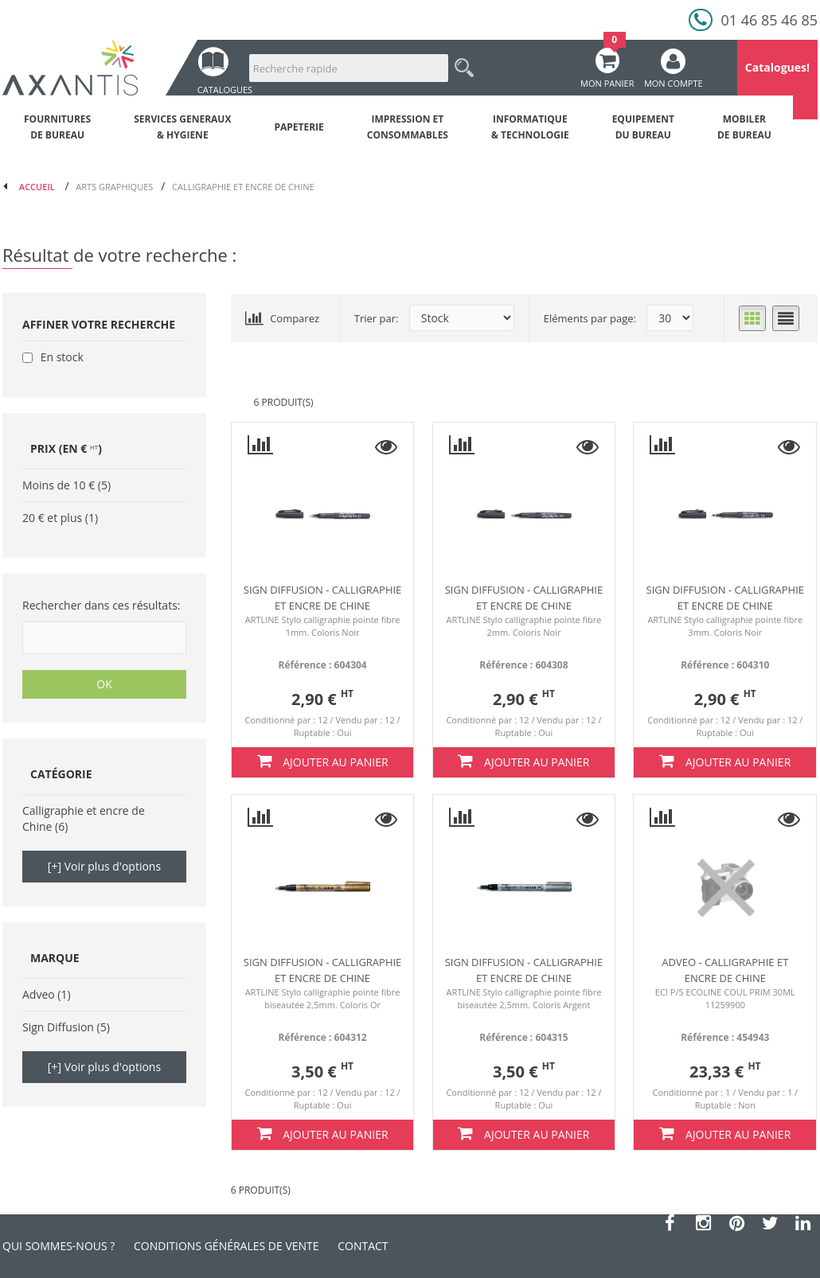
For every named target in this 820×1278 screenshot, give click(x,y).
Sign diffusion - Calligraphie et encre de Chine (323, 598)
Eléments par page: (590, 318)
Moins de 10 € (58, 485)
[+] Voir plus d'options (104, 866)
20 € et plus (52, 517)
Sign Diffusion (58, 1026)
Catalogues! (777, 67)
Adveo (38, 994)
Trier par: (376, 318)
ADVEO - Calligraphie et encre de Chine (725, 970)
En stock (62, 356)
